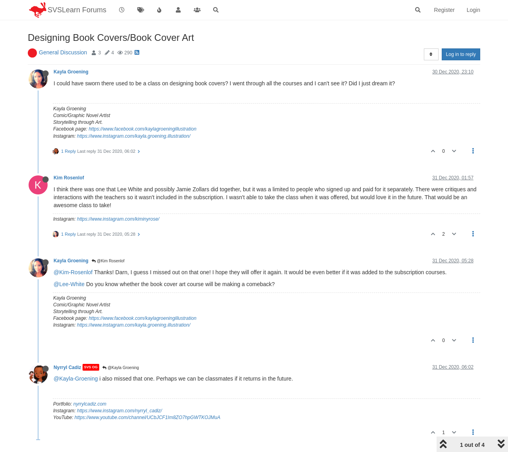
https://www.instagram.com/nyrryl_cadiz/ (119, 411)
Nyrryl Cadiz (67, 367)
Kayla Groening (71, 72)
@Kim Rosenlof (108, 261)
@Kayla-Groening (76, 378)
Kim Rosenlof (69, 178)
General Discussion (63, 52)
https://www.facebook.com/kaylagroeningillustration (142, 129)
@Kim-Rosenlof (73, 272)
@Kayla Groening (120, 367)
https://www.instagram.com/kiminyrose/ (118, 219)
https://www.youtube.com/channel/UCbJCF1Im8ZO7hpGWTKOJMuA (147, 417)
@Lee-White (69, 284)
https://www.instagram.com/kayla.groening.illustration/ (133, 136)
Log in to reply (461, 54)
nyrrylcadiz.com (89, 404)
